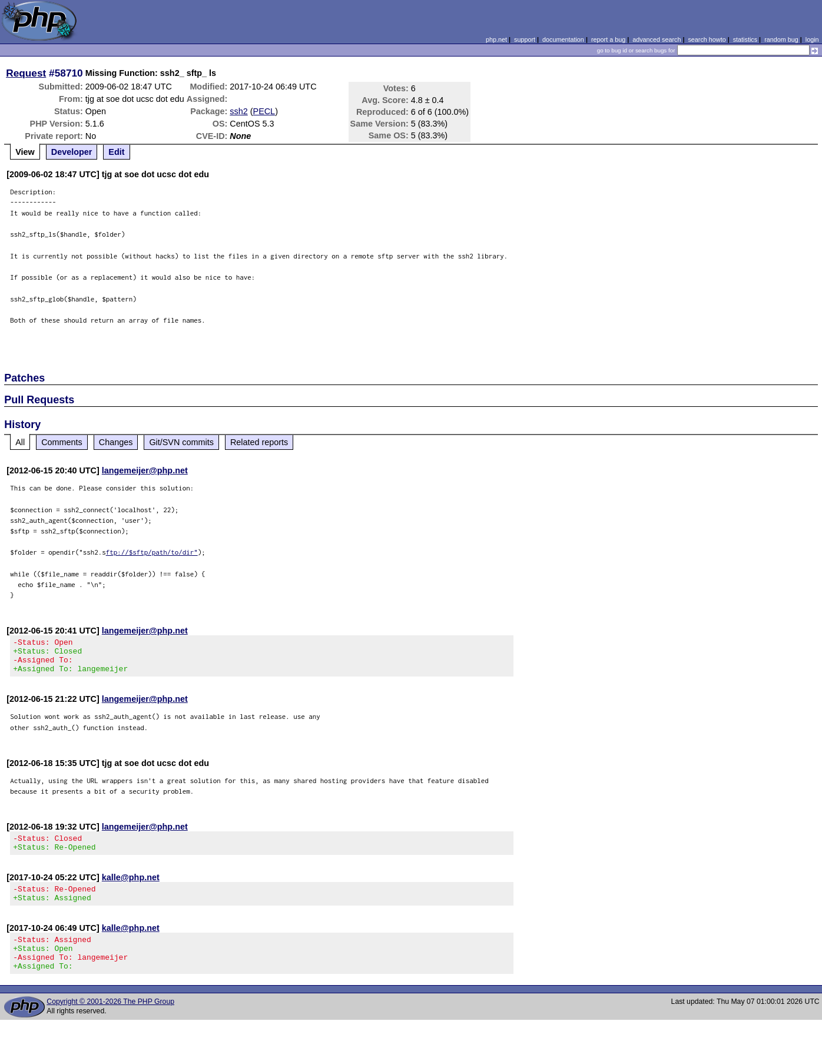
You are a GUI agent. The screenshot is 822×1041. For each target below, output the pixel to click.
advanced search (656, 39)
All (20, 442)
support (524, 39)
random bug (781, 39)
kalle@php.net (131, 888)
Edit (116, 152)
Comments (61, 442)
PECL (264, 111)
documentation (563, 39)
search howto (706, 39)
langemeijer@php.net (145, 470)
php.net (496, 39)
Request (26, 73)
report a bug (608, 39)
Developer (71, 152)
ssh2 (238, 111)
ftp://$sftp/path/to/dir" (152, 552)
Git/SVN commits (181, 442)
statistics (745, 39)
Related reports (259, 442)
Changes (116, 442)
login (812, 39)
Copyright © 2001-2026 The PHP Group (110, 1023)
